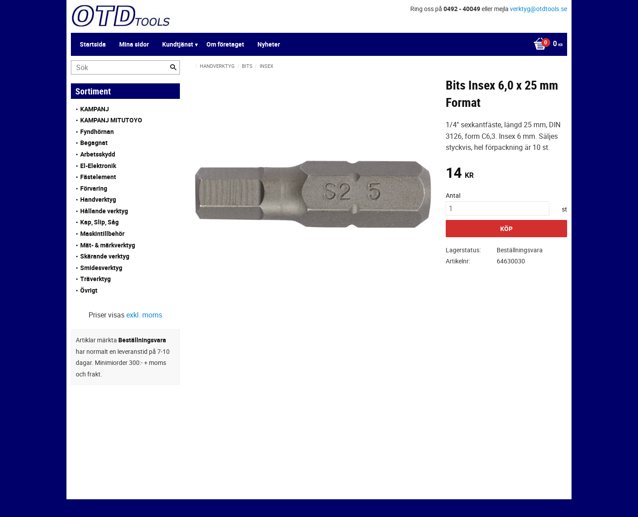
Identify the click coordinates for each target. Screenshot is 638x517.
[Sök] (173, 67)
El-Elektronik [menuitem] (98, 165)
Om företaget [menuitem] (225, 44)
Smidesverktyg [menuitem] (101, 267)
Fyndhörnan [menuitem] (97, 131)
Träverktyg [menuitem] (95, 278)
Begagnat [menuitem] (94, 142)
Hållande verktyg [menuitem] (104, 211)
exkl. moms (144, 315)
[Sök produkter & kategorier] (125, 67)
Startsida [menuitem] (93, 44)
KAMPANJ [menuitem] (94, 109)
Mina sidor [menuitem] (134, 44)
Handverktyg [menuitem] (98, 199)
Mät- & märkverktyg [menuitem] (107, 245)
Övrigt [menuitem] (88, 290)
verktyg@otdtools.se (538, 8)
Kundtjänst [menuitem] (177, 44)
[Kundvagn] (546, 44)
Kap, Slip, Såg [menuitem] (99, 222)
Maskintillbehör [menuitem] (102, 233)
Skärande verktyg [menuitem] (104, 256)
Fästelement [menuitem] (98, 176)
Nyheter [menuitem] (268, 44)
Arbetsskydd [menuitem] (97, 154)
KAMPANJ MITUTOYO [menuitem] (111, 120)
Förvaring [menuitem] (93, 188)
